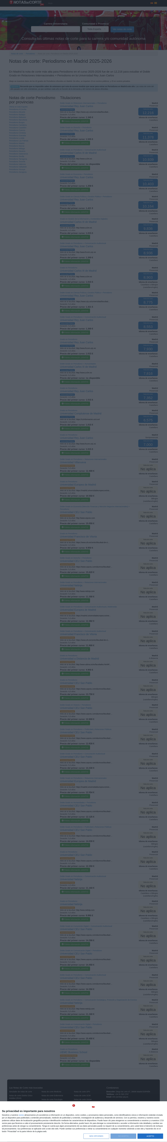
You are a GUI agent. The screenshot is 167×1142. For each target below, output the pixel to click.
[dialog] (83, 1121)
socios (21, 1115)
